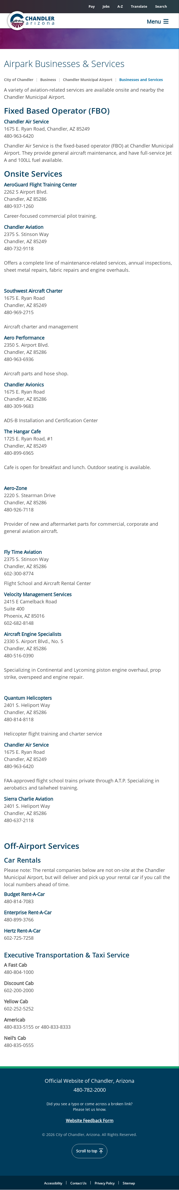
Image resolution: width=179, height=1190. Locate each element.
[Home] (31, 21)
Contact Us (78, 1183)
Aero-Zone (15, 488)
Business (48, 79)
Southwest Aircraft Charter (33, 291)
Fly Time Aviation (23, 552)
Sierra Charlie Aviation (28, 799)
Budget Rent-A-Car (24, 894)
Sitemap (129, 1183)
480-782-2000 (90, 1089)
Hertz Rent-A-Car (22, 931)
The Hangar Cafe (22, 431)
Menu (154, 21)
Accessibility (53, 1183)
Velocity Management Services (38, 594)
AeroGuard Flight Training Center (40, 184)
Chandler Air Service (26, 121)
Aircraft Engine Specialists (32, 634)
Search (161, 6)
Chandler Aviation (23, 227)
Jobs (106, 6)
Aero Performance (24, 338)
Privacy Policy (104, 1183)
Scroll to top (89, 1151)
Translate (139, 6)
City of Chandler (18, 79)
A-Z (120, 6)
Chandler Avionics (24, 384)
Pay (92, 6)
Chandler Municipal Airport (87, 79)
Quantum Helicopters (28, 698)
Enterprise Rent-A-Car (28, 912)
